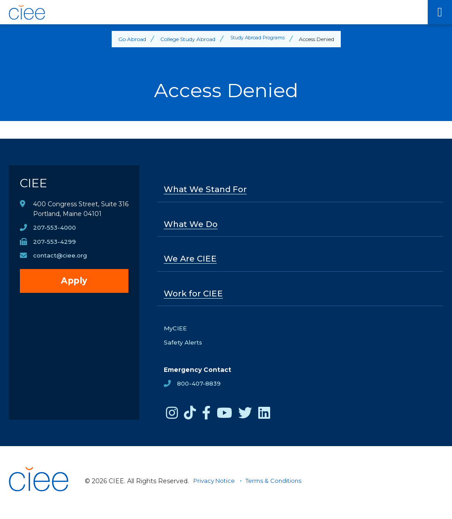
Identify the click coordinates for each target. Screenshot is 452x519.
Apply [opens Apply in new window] (74, 285)
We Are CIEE (192, 261)
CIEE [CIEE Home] (34, 185)
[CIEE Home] (214, 12)
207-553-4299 (55, 246)
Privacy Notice (215, 485)
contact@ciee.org (61, 260)
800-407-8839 (200, 387)
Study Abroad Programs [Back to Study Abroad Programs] (257, 39)
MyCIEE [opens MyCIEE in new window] (176, 332)
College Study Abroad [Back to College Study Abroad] (183, 39)
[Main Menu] (440, 12)
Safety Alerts (184, 346)
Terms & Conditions (279, 485)
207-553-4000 (56, 232)
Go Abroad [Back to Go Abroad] (128, 39)
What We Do (193, 225)
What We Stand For (208, 190)
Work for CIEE (195, 296)
